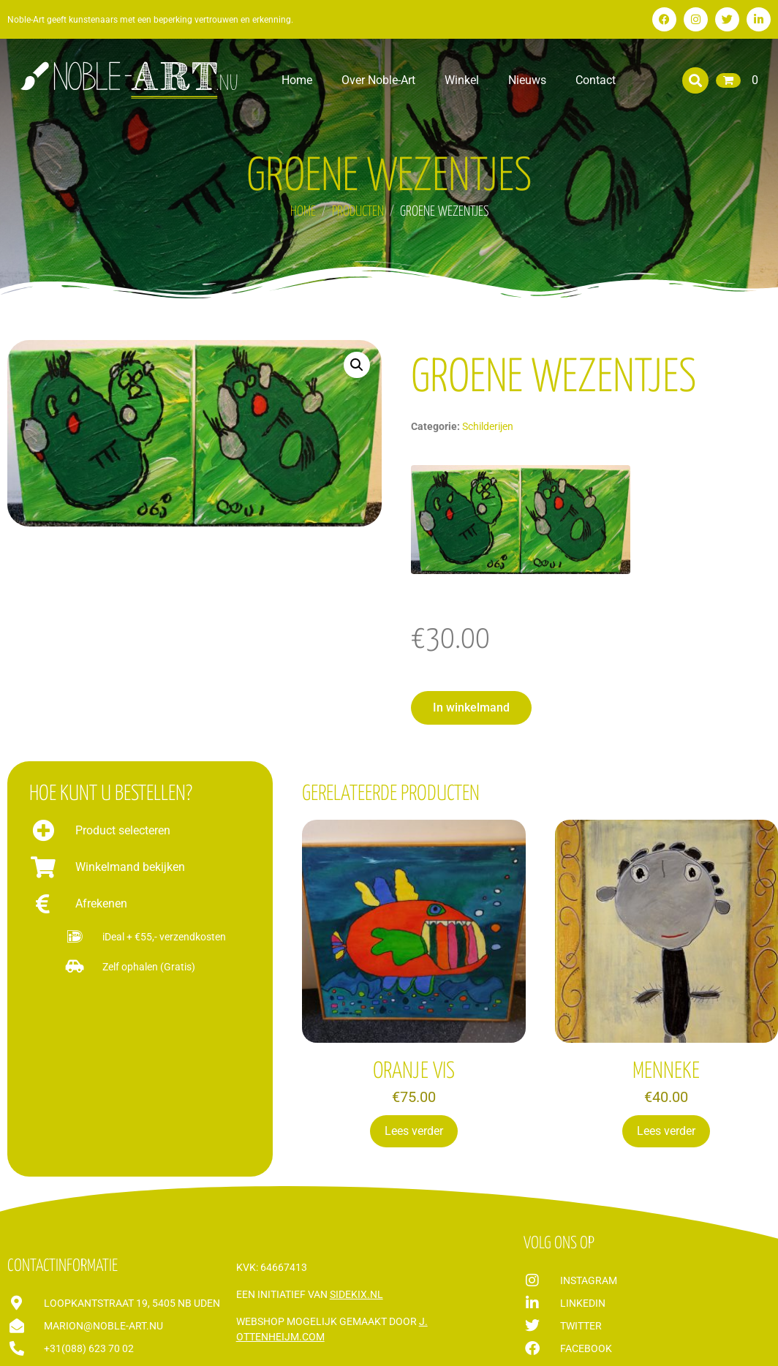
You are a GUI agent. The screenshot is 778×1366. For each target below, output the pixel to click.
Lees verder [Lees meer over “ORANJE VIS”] (414, 1131)
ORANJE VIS (414, 1071)
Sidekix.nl (356, 1294)
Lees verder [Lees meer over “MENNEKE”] (666, 1131)
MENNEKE (666, 1071)
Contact (595, 80)
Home (297, 80)
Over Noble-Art (378, 80)
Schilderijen (487, 426)
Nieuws (527, 80)
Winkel (462, 80)
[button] (695, 80)
